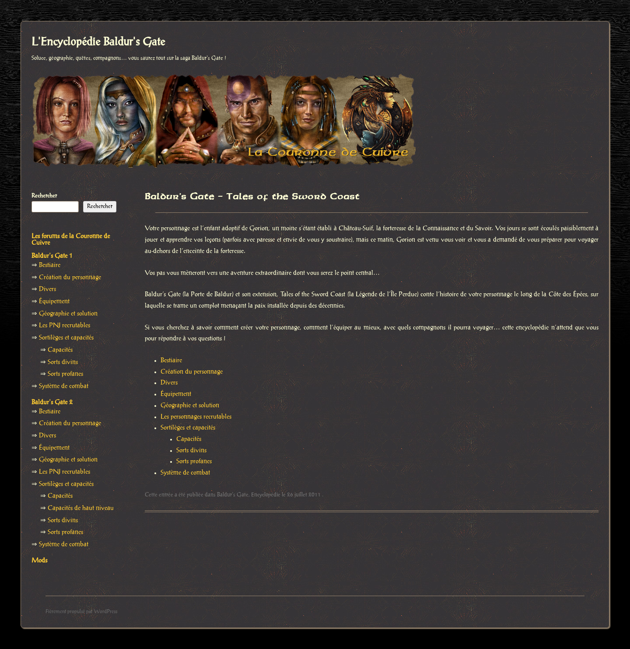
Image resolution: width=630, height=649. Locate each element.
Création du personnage (192, 372)
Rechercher (44, 195)
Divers (169, 383)
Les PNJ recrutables (64, 326)
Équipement (176, 394)
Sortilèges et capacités (188, 428)
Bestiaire (171, 360)
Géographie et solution (190, 406)
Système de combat (185, 473)
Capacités (188, 439)
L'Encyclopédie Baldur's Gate (98, 42)
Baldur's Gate (232, 494)
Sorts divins (191, 451)
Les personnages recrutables (196, 417)
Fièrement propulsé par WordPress (81, 611)
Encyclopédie (265, 494)
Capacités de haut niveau (81, 508)
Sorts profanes (194, 461)
